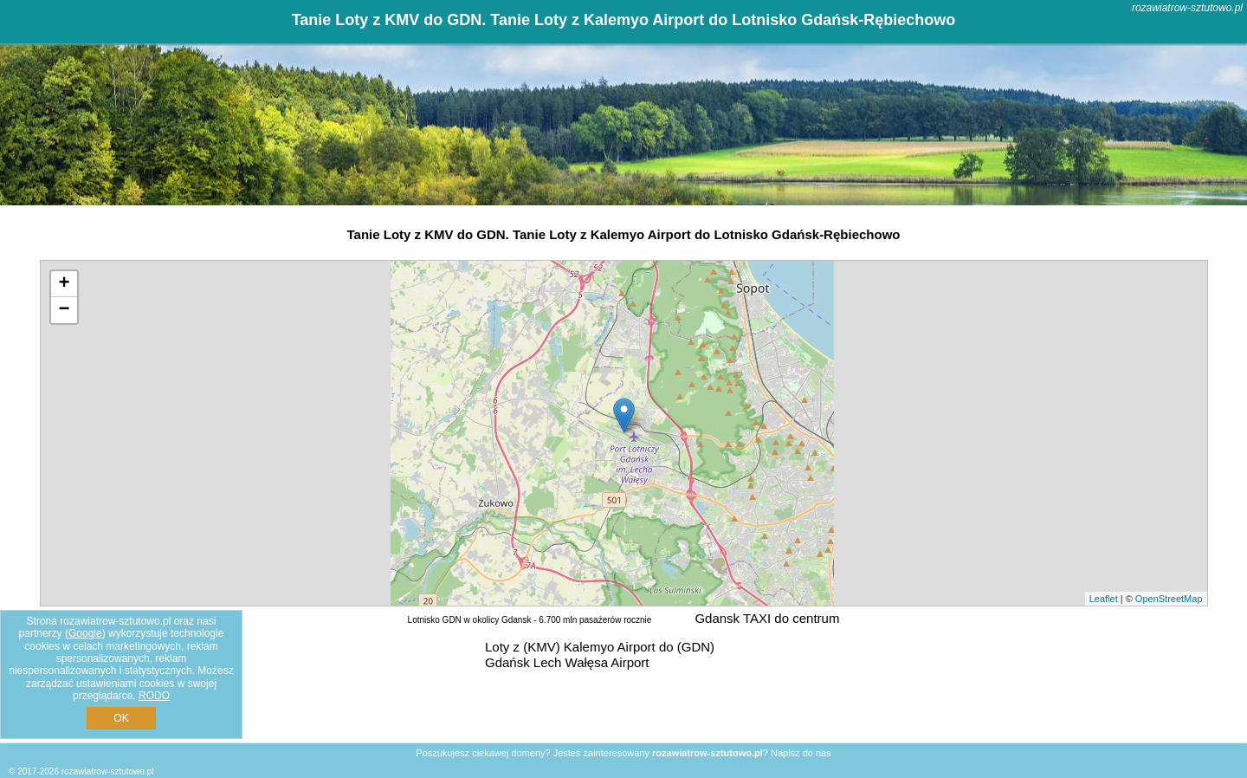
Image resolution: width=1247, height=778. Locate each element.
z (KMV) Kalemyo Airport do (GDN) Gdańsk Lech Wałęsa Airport (599, 654)
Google (85, 633)
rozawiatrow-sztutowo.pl (1187, 8)
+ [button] (63, 284)
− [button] (63, 310)
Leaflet (1103, 598)
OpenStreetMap (1169, 598)
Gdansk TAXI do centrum (767, 618)
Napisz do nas (801, 753)
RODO (154, 696)
